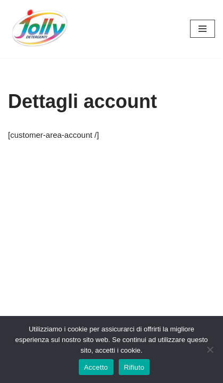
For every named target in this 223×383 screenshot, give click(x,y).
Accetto (96, 367)
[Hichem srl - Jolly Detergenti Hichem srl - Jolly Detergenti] (40, 29)
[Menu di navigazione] (202, 29)
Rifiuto (134, 367)
